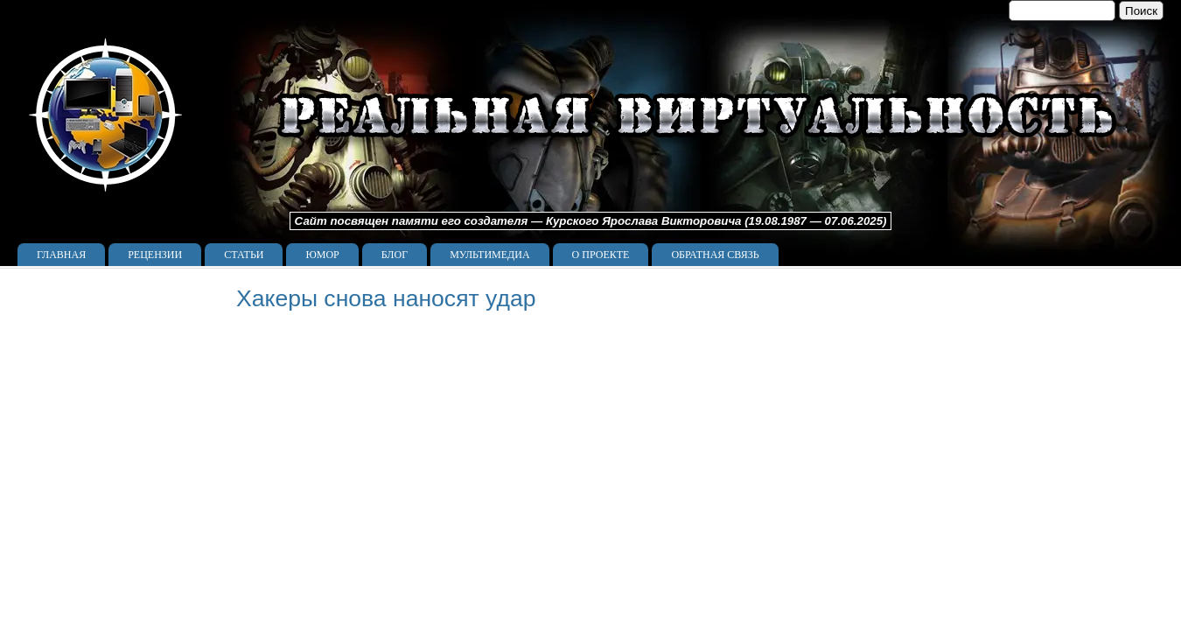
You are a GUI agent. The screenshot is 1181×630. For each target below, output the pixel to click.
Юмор (322, 254)
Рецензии (155, 254)
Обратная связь (714, 254)
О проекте (601, 254)
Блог (394, 254)
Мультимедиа (489, 254)
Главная (61, 254)
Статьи (243, 254)
